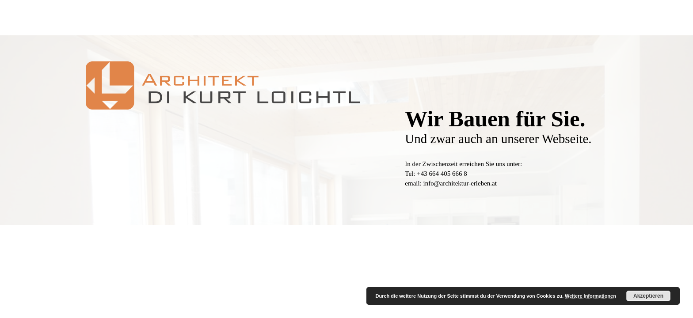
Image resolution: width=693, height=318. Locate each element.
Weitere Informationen (590, 296)
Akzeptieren (648, 296)
